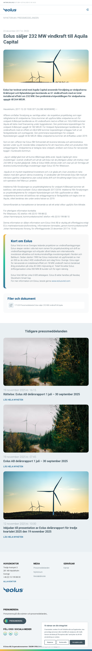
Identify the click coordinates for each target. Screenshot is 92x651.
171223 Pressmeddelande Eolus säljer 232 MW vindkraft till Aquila (35, 305)
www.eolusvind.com (61, 281)
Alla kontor (9, 581)
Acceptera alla (77, 642)
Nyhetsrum (9, 18)
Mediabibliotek (40, 576)
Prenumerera (13, 621)
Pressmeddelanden (28, 18)
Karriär (66, 568)
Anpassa (50, 642)
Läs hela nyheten (13, 400)
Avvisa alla (62, 642)
